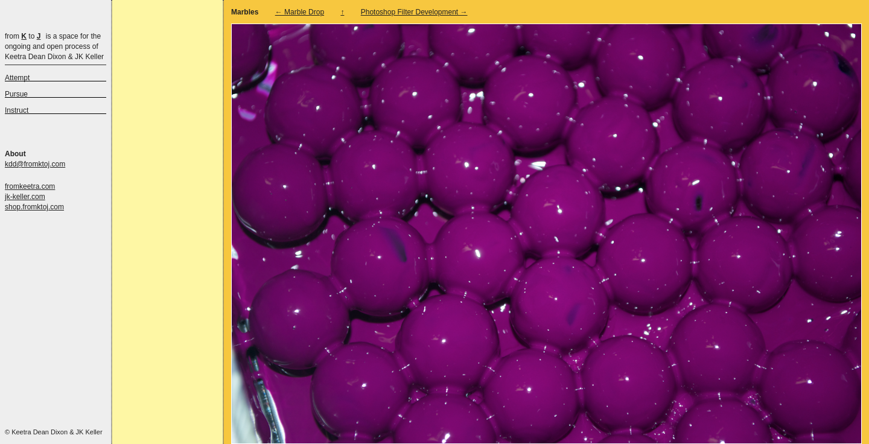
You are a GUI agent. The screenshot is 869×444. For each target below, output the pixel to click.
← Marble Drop (299, 12)
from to (22, 36)
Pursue (16, 94)
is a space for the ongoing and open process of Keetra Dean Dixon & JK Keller (54, 46)
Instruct (16, 110)
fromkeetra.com (30, 186)
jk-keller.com (25, 196)
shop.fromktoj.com (34, 207)
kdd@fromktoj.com (35, 164)
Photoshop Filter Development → (414, 12)
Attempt (17, 78)
